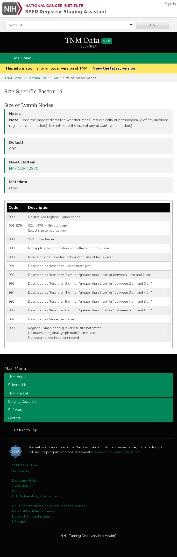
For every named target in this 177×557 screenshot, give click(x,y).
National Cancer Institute (31, 516)
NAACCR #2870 (23, 168)
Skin (54, 77)
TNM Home (13, 77)
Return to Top (25, 430)
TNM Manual (18, 393)
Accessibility (21, 485)
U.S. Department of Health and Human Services (48, 505)
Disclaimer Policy (25, 480)
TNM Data (88, 41)
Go (152, 25)
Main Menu (24, 58)
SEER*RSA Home (25, 465)
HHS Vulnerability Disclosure (34, 496)
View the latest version (114, 68)
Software (15, 409)
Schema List (37, 77)
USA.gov (19, 521)
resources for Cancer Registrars (116, 452)
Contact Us (20, 470)
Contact (14, 418)
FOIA (16, 490)
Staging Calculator (23, 401)
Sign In (170, 4)
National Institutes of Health (33, 511)
